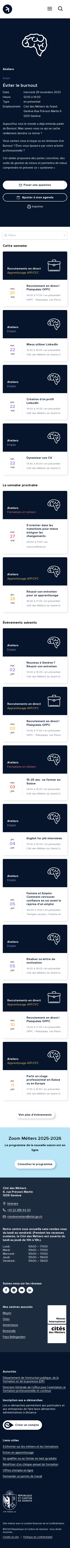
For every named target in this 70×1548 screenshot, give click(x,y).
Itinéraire (10, 1203)
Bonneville (9, 1331)
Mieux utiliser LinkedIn (42, 344)
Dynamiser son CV (39, 458)
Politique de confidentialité (37, 1537)
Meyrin (7, 1313)
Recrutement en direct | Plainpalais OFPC (43, 287)
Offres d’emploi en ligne (18, 1470)
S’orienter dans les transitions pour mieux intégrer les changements (42, 530)
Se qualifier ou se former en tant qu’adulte (30, 1458)
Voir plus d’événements (35, 1115)
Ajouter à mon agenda (35, 197)
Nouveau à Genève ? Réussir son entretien (42, 664)
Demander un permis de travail (22, 1476)
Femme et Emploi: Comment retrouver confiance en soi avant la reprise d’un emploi (44, 898)
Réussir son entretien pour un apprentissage (42, 593)
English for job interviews (44, 838)
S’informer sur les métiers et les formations (30, 1446)
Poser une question (35, 185)
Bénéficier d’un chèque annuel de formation (30, 1464)
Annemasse (10, 1325)
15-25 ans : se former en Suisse (43, 781)
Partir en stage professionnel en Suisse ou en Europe (43, 1079)
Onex (6, 1319)
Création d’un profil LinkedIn (40, 401)
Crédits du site (11, 1537)
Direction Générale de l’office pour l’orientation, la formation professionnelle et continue (34, 1389)
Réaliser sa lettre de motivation (41, 961)
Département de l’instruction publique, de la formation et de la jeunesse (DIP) (31, 1379)
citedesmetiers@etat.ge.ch (22, 1216)
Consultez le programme (35, 1164)
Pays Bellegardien (14, 1337)
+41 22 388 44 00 (17, 1210)
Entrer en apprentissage (18, 1452)
